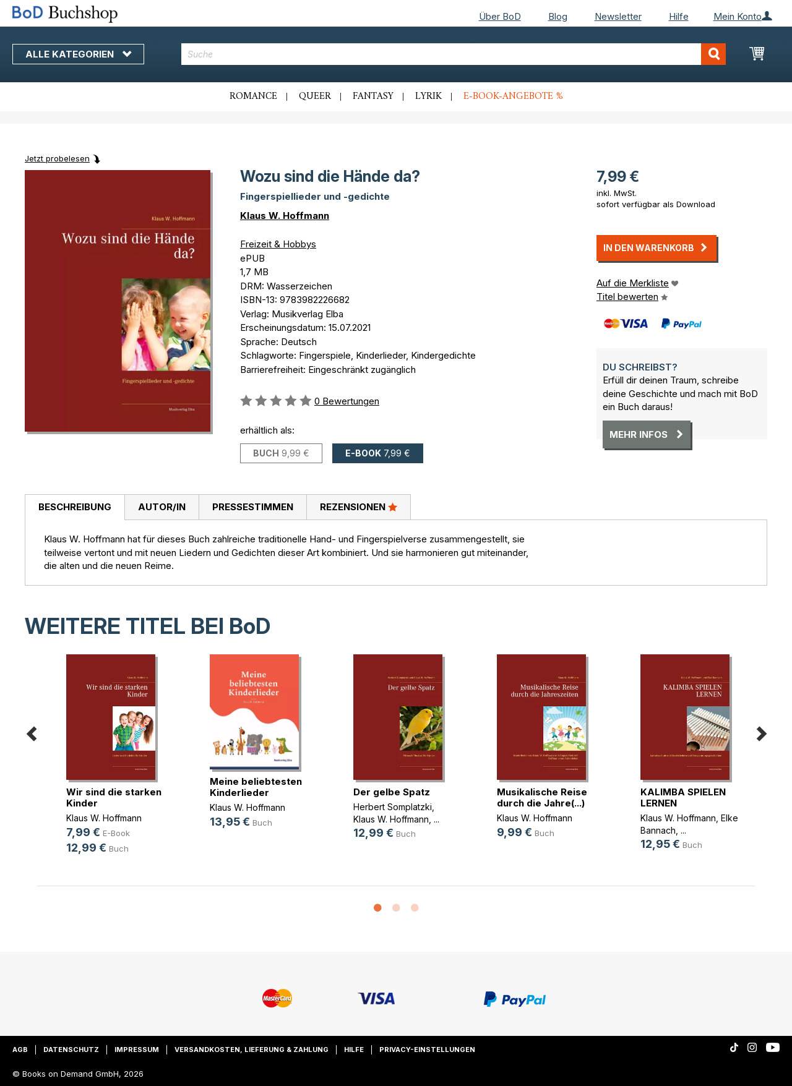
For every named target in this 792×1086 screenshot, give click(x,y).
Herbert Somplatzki (392, 807)
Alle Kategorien (78, 54)
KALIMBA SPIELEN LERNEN (683, 797)
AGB (20, 1049)
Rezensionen (358, 506)
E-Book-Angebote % (513, 96)
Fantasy (373, 96)
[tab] (74, 507)
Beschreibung (74, 507)
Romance (253, 96)
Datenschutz (71, 1049)
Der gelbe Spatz (391, 792)
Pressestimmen (252, 507)
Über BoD (500, 16)
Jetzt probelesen (57, 158)
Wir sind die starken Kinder (113, 797)
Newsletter (618, 16)
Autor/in (162, 507)
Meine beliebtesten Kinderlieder (256, 787)
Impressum (136, 1049)
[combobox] (453, 54)
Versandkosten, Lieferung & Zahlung (251, 1049)
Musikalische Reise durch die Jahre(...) (542, 797)
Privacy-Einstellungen (427, 1049)
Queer (315, 96)
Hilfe (679, 16)
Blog (557, 16)
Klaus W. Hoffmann (284, 215)
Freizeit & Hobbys (278, 244)
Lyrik (428, 96)
